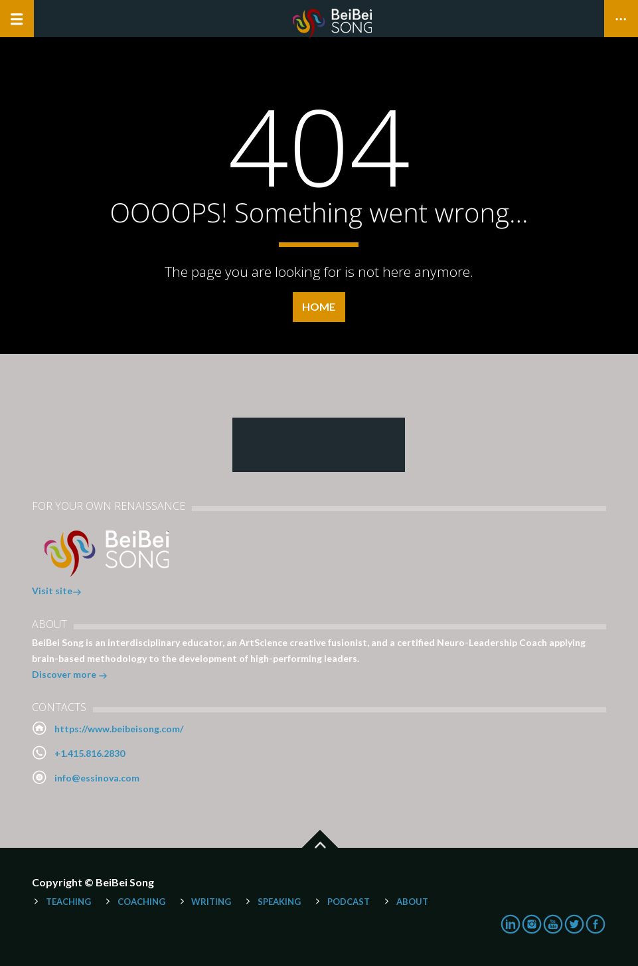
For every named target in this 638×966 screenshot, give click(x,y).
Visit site (57, 592)
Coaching (141, 901)
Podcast (348, 901)
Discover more (70, 676)
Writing (211, 901)
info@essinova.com (96, 777)
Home (318, 306)
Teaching (68, 901)
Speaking (279, 901)
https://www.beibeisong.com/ (118, 728)
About (412, 901)
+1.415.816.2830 (89, 753)
